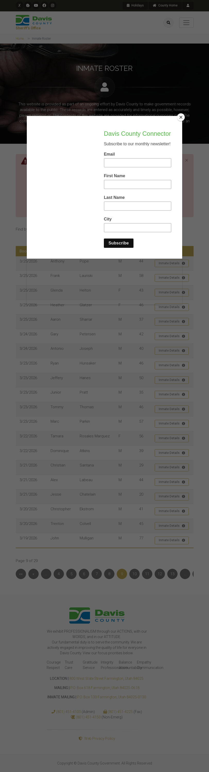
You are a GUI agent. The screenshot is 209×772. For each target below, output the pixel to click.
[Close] (181, 117)
